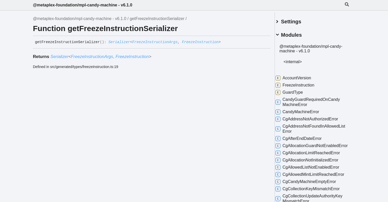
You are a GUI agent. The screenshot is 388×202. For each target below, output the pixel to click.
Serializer (119, 42)
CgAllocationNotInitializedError (313, 163)
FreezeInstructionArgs (154, 42)
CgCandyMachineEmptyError (312, 190)
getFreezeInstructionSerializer (157, 18)
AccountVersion (299, 76)
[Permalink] (225, 42)
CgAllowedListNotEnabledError (314, 170)
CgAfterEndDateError (305, 136)
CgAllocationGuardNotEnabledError (313, 146)
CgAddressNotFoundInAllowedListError (313, 126)
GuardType (295, 90)
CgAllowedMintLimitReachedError (311, 180)
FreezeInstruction (200, 42)
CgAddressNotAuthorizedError (313, 117)
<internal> (299, 59)
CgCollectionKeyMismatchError (314, 197)
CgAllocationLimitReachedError (314, 156)
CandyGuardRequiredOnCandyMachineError (314, 100)
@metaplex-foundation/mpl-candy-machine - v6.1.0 (82, 5)
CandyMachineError (303, 109)
